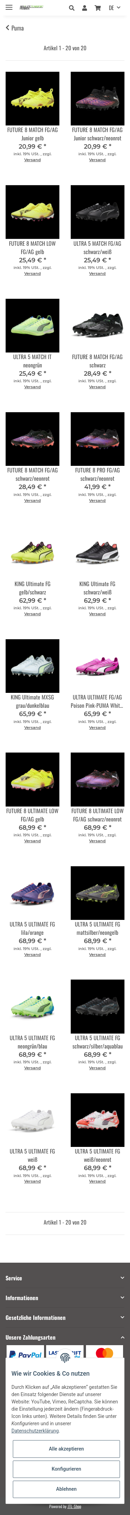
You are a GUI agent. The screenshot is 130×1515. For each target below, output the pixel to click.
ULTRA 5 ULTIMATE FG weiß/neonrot (97, 1155)
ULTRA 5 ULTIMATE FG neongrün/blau (32, 1042)
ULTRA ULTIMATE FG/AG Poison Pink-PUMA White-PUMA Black (97, 701)
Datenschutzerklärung (35, 1431)
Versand (32, 159)
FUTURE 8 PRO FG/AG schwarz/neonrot (97, 474)
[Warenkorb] (98, 8)
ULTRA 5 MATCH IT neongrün (32, 360)
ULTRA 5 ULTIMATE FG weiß (32, 1155)
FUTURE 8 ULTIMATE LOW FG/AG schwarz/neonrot (97, 815)
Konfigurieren (66, 1469)
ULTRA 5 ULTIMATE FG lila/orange (32, 928)
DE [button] (111, 7)
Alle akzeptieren (66, 1449)
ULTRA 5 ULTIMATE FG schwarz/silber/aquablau (97, 1042)
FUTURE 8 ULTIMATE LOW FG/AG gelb (32, 815)
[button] (73, 8)
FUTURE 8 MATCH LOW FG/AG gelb (32, 247)
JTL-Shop (74, 1506)
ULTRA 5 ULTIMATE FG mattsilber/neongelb (97, 928)
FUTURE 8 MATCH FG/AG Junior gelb (32, 133)
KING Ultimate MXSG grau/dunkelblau (32, 701)
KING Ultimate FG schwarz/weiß (97, 588)
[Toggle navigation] (9, 4)
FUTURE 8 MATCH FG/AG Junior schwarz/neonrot (97, 133)
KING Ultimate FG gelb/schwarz (33, 588)
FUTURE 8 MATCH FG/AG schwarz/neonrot (32, 474)
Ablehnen (66, 1489)
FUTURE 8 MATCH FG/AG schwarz (97, 360)
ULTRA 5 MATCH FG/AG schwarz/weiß (97, 247)
